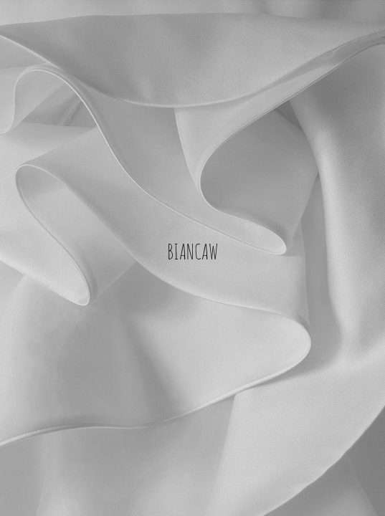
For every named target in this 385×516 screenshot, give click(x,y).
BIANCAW (192, 250)
